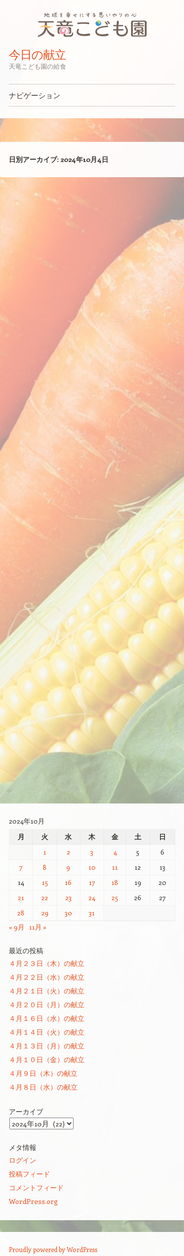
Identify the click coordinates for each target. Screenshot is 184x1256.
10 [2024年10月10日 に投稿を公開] (92, 867)
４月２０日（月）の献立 (46, 1004)
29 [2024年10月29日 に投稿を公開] (45, 912)
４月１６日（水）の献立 (46, 1018)
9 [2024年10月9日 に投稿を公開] (68, 867)
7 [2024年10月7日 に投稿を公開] (21, 867)
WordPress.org (33, 1201)
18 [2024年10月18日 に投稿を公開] (114, 882)
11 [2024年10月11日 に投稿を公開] (115, 867)
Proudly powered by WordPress (53, 1249)
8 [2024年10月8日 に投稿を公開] (45, 867)
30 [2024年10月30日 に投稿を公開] (68, 912)
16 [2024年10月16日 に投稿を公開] (68, 882)
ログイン (22, 1160)
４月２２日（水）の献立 (46, 977)
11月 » (38, 927)
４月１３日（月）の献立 (46, 1045)
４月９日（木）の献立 (43, 1073)
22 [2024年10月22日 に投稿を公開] (44, 897)
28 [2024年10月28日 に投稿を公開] (21, 912)
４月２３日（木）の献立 (46, 963)
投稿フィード (29, 1173)
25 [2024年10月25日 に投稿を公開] (114, 897)
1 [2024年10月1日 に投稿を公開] (44, 851)
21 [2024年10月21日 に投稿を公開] (21, 897)
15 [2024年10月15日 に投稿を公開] (45, 882)
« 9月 (17, 927)
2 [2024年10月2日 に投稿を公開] (68, 851)
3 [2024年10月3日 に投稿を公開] (91, 851)
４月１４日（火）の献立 (46, 1032)
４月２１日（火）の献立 (46, 990)
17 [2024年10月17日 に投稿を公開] (92, 882)
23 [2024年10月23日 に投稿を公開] (68, 897)
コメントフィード (36, 1187)
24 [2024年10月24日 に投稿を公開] (91, 897)
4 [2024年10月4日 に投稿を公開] (115, 851)
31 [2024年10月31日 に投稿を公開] (92, 912)
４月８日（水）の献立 (43, 1087)
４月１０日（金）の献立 (46, 1059)
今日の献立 (37, 54)
